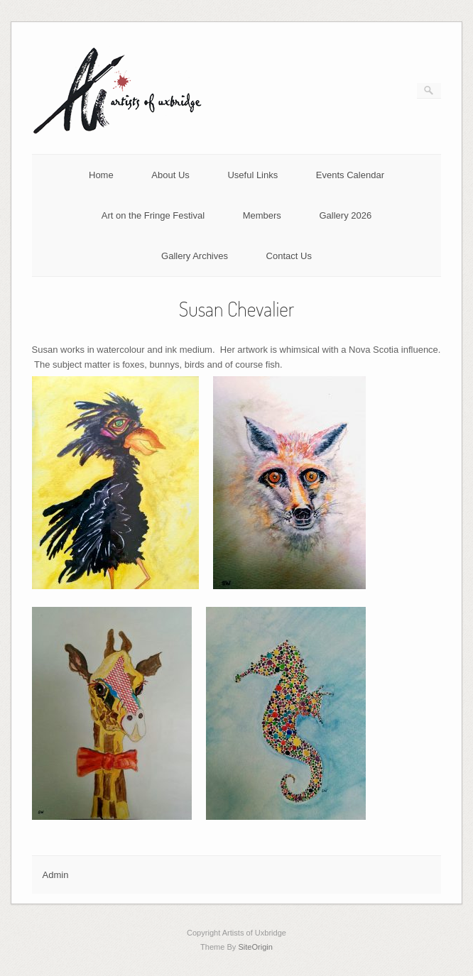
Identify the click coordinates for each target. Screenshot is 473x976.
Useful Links (252, 175)
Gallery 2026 (345, 215)
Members (262, 215)
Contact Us (289, 256)
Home (101, 175)
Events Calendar (350, 175)
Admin (56, 875)
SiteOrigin (255, 947)
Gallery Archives (194, 256)
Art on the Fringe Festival (153, 215)
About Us (170, 175)
